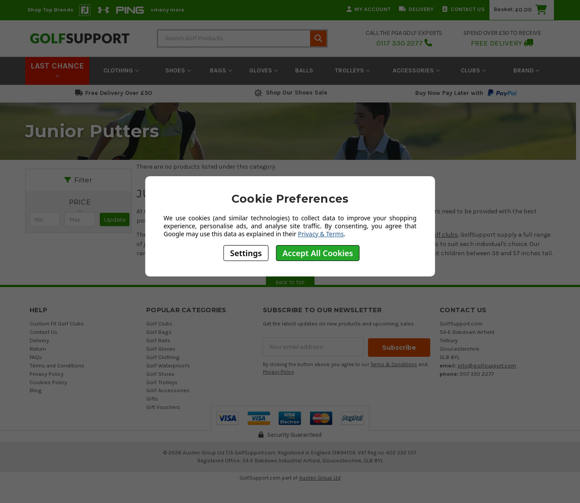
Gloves (263, 70)
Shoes (178, 70)
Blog (36, 390)
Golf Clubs (159, 323)
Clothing (121, 70)
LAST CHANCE (57, 69)
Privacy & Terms (321, 234)
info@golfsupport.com (487, 365)
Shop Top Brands (50, 9)
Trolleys (352, 70)
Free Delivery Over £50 (113, 93)
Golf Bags (159, 332)
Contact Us (463, 9)
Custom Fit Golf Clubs (57, 323)
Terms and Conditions (57, 365)
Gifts (152, 398)
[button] (80, 202)
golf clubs (443, 234)
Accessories (416, 70)
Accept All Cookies (318, 253)
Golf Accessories (168, 390)
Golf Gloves (160, 348)
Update (115, 219)
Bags (221, 70)
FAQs (36, 357)
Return (38, 348)
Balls (304, 70)
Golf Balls (158, 340)
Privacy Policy (47, 374)
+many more (167, 9)
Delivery (416, 9)
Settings (246, 253)
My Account (368, 9)
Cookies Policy (48, 382)
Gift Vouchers (163, 407)
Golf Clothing (163, 357)
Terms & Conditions (394, 364)
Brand (526, 70)
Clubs (473, 70)
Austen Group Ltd (320, 478)
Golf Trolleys (162, 382)
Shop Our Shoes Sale (290, 92)
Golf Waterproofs (168, 365)
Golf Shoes (160, 374)
